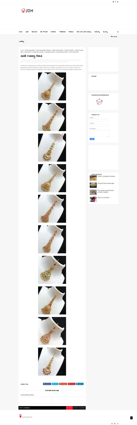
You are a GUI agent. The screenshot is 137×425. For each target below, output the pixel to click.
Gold (27, 32)
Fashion (71, 32)
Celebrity (97, 32)
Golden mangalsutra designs (105, 171)
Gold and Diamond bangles (105, 178)
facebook (81, 406)
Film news (22, 37)
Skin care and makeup (84, 32)
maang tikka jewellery (66, 47)
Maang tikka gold (55, 47)
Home (21, 32)
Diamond (34, 32)
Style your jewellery (103, 192)
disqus (75, 406)
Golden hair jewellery (58, 45)
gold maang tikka (31, 45)
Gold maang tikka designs (44, 45)
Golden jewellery (70, 45)
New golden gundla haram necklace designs (105, 186)
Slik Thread (43, 32)
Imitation (53, 32)
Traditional (62, 32)
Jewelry (105, 32)
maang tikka (32, 47)
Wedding (30, 37)
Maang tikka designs (43, 47)
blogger (68, 406)
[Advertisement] (86, 17)
